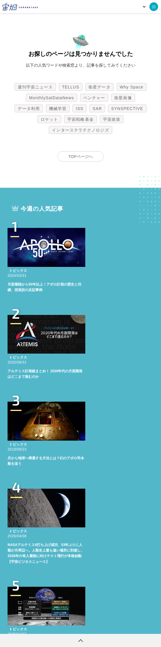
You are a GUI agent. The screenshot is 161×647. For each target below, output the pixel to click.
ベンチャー (94, 97)
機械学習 (57, 108)
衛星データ (99, 87)
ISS (79, 108)
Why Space (132, 87)
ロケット (49, 119)
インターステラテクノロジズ (80, 130)
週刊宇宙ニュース (35, 87)
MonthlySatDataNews (51, 97)
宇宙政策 (111, 119)
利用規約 (32, 625)
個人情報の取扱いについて (63, 625)
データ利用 (29, 108)
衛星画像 (123, 97)
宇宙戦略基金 (80, 119)
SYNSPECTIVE (127, 108)
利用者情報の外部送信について (111, 625)
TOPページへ (80, 156)
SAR (97, 108)
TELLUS (70, 87)
